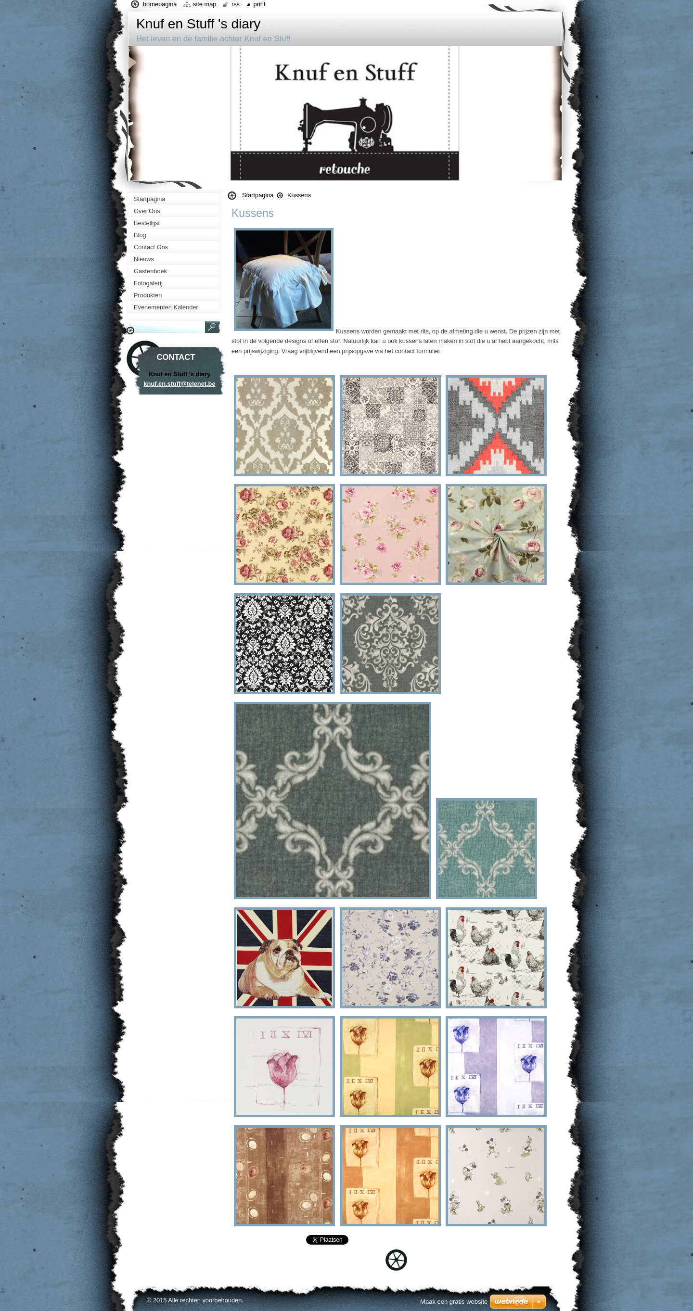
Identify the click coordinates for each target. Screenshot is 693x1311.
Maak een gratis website (454, 1301)
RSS (235, 4)
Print (260, 4)
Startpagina (257, 195)
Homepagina (160, 4)
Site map (204, 4)
